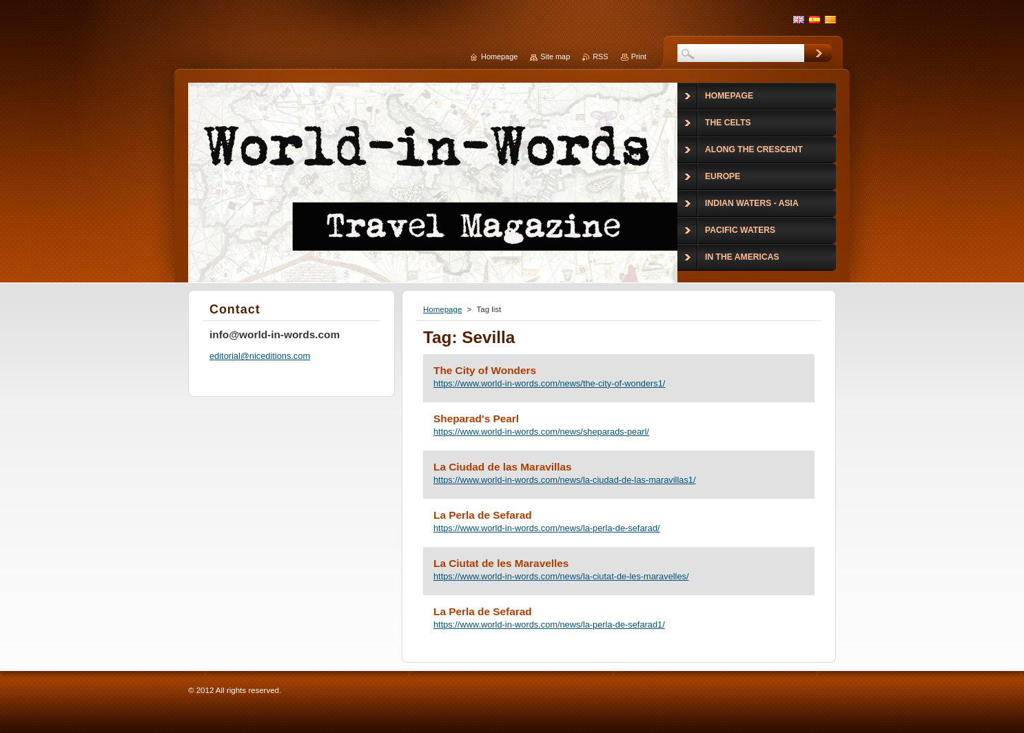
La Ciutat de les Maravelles (501, 563)
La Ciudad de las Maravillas (502, 467)
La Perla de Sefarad (482, 515)
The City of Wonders (484, 370)
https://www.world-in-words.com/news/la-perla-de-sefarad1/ (549, 624)
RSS (600, 56)
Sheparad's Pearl (476, 418)
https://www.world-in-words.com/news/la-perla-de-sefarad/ (546, 528)
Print (638, 56)
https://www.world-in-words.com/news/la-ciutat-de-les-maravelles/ (561, 576)
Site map (555, 56)
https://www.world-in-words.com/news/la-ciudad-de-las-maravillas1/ (564, 480)
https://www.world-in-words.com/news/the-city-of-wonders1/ (549, 383)
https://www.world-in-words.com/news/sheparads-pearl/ (541, 431)
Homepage (442, 309)
